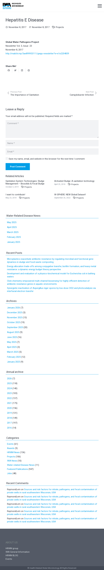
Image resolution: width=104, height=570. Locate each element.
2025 (9, 383)
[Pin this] (28, 70)
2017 (9, 422)
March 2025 (12, 232)
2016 (9, 427)
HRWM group (12, 548)
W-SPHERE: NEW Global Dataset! (70, 194)
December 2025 (14, 312)
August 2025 (13, 332)
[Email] (52, 152)
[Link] (13, 6)
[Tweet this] (15, 70)
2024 (9, 388)
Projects (60, 27)
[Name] (52, 143)
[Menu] (100, 6)
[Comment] (52, 129)
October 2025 (13, 322)
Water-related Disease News (21, 465)
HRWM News (13, 452)
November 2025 (14, 317)
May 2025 (11, 222)
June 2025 (12, 337)
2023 (9, 393)
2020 (9, 408)
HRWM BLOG (12, 555)
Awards (10, 448)
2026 (9, 378)
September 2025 (15, 327)
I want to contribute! (15, 194)
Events (10, 444)
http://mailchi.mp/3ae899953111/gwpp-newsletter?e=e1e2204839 (37, 53)
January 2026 (13, 307)
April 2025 (12, 227)
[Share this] (9, 70)
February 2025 (14, 237)
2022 (9, 398)
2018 (9, 418)
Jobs (9, 473)
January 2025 (13, 242)
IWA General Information (18, 552)
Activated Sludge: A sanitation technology (74, 181)
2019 (9, 413)
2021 (9, 403)
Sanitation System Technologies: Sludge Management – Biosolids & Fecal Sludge (25, 182)
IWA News (12, 460)
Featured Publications (17, 469)
